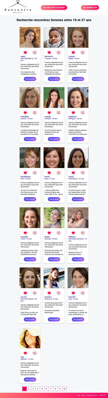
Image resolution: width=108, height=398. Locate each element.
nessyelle (24, 237)
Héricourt (48, 299)
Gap (70, 299)
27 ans (75, 299)
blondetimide (26, 177)
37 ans (55, 299)
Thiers (23, 239)
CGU (83, 395)
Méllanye (72, 237)
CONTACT (102, 395)
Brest (47, 179)
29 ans (77, 58)
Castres (23, 119)
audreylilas (25, 117)
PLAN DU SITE (92, 395)
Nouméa (48, 239)
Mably (71, 58)
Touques (48, 58)
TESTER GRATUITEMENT (54, 7)
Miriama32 (49, 56)
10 (64, 389)
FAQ (78, 395)
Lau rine (24, 297)
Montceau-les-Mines (76, 239)
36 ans (79, 119)
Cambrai (48, 119)
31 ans (52, 179)
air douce (48, 297)
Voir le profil (29, 79)
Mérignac (72, 119)
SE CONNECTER (90, 7)
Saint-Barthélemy (27, 58)
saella (23, 56)
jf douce (72, 56)
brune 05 (72, 297)
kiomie (47, 177)
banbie (47, 237)
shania (71, 177)
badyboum (73, 117)
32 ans (54, 58)
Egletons (24, 359)
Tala (22, 357)
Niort (22, 179)
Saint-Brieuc (73, 179)
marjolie (48, 117)
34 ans (54, 239)
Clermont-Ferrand (27, 299)
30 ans (28, 179)
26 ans (54, 119)
